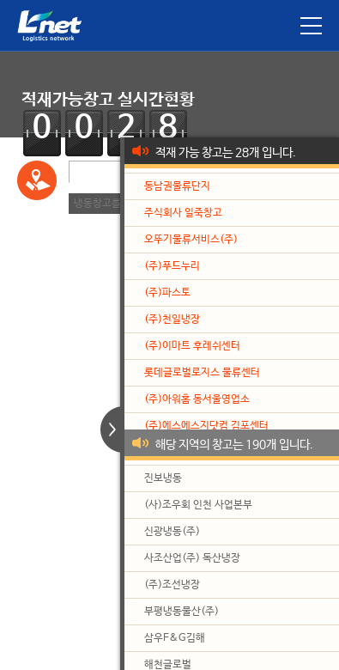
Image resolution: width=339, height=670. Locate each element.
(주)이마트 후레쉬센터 (192, 346)
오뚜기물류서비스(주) (191, 240)
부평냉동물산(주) (181, 612)
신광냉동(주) (172, 532)
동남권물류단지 (177, 186)
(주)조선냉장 (172, 585)
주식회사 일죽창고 (183, 213)
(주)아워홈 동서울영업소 (197, 399)
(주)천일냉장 (172, 320)
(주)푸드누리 (172, 266)
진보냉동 (163, 478)
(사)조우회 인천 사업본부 (198, 505)
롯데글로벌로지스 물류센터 (202, 373)
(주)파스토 (167, 293)
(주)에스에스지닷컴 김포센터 (206, 426)
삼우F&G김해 (174, 638)
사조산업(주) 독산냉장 (192, 558)
